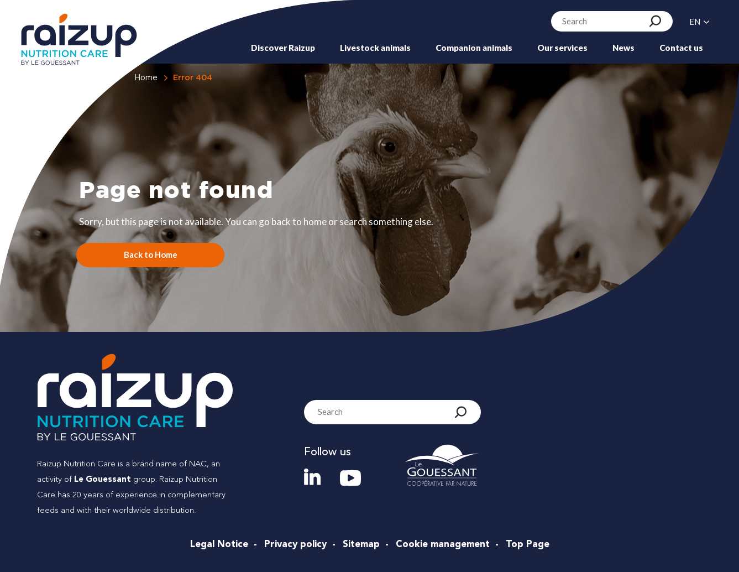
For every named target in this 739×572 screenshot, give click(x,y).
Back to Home (150, 254)
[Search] (655, 21)
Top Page (527, 544)
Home (146, 78)
